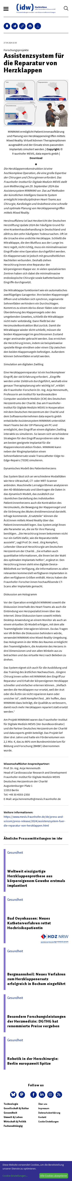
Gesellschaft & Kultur (16, 1108)
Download (36, 158)
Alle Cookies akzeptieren (53, 1175)
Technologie (11, 1104)
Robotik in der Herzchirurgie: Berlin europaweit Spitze (33, 1061)
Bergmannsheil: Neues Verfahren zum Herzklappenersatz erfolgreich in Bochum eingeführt (36, 978)
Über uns (42, 1104)
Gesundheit (10, 1113)
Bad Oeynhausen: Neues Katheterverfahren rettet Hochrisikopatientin (29, 923)
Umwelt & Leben (13, 1117)
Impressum (43, 1108)
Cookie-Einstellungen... (15, 1175)
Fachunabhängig (13, 1126)
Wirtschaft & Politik (15, 1121)
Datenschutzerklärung (49, 1112)
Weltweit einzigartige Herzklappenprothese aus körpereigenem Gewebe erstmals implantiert (36, 878)
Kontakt (42, 1117)
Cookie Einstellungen (48, 1121)
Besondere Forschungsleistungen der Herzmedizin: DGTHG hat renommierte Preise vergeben (36, 1021)
